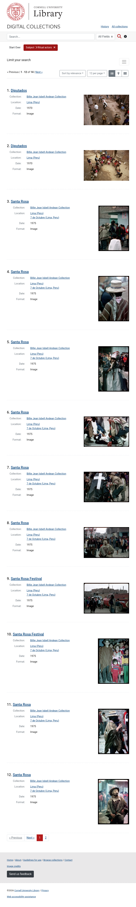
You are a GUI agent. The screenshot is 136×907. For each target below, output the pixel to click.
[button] (41, 47)
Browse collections (53, 860)
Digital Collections (33, 26)
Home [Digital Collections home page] (10, 860)
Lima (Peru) (33, 102)
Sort (71, 73)
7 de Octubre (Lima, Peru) (44, 217)
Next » (38, 72)
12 (96, 73)
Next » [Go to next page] (31, 837)
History (105, 26)
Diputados (19, 90)
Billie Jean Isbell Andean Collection (46, 96)
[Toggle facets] (124, 61)
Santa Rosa (20, 201)
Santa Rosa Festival (26, 579)
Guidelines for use (32, 860)
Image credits (14, 866)
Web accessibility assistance (21, 896)
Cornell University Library (26, 890)
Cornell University (16, 12)
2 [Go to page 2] (46, 837)
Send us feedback (20, 874)
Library (47, 12)
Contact (68, 860)
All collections (120, 26)
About (18, 860)
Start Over (15, 47)
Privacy (45, 890)
